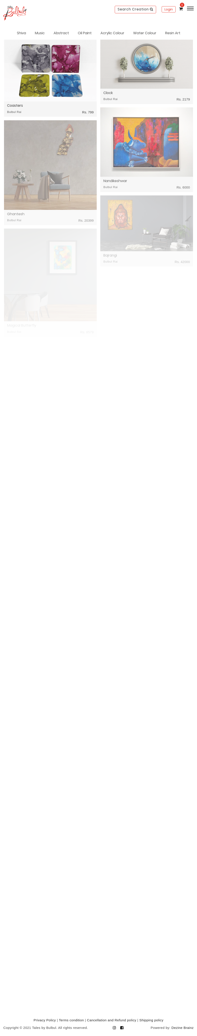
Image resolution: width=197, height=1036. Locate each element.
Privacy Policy (45, 1020)
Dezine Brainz (182, 1028)
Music (40, 33)
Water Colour (144, 33)
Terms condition (71, 1020)
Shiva (21, 33)
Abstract (61, 33)
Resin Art (172, 33)
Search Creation (135, 9)
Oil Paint (85, 33)
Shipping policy (151, 1020)
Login (169, 9)
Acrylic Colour (112, 33)
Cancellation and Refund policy (111, 1020)
